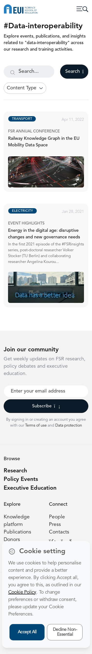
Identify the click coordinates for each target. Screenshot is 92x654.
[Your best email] (46, 391)
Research (15, 471)
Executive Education (30, 488)
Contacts (59, 532)
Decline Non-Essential (65, 632)
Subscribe (46, 406)
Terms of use (36, 426)
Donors (12, 539)
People (57, 517)
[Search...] (29, 71)
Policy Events (21, 479)
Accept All (27, 632)
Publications (17, 532)
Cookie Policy (22, 592)
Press (55, 524)
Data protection (68, 426)
